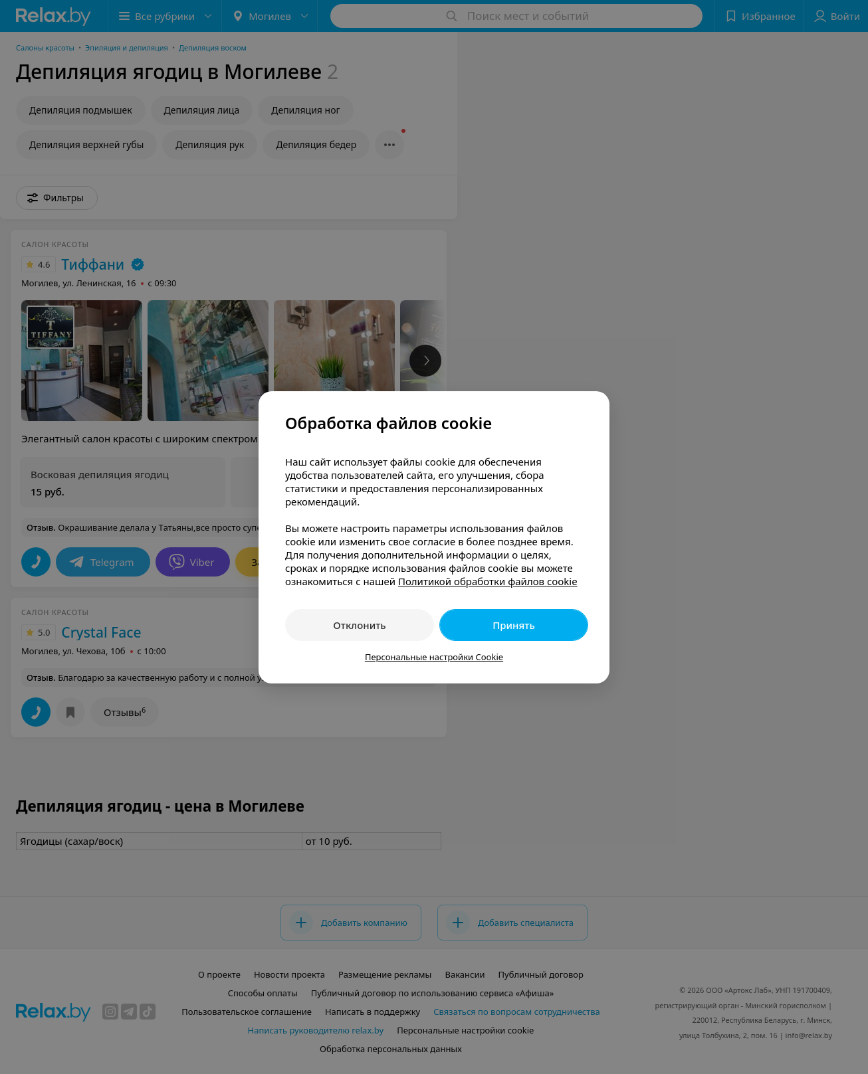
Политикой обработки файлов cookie (488, 581)
